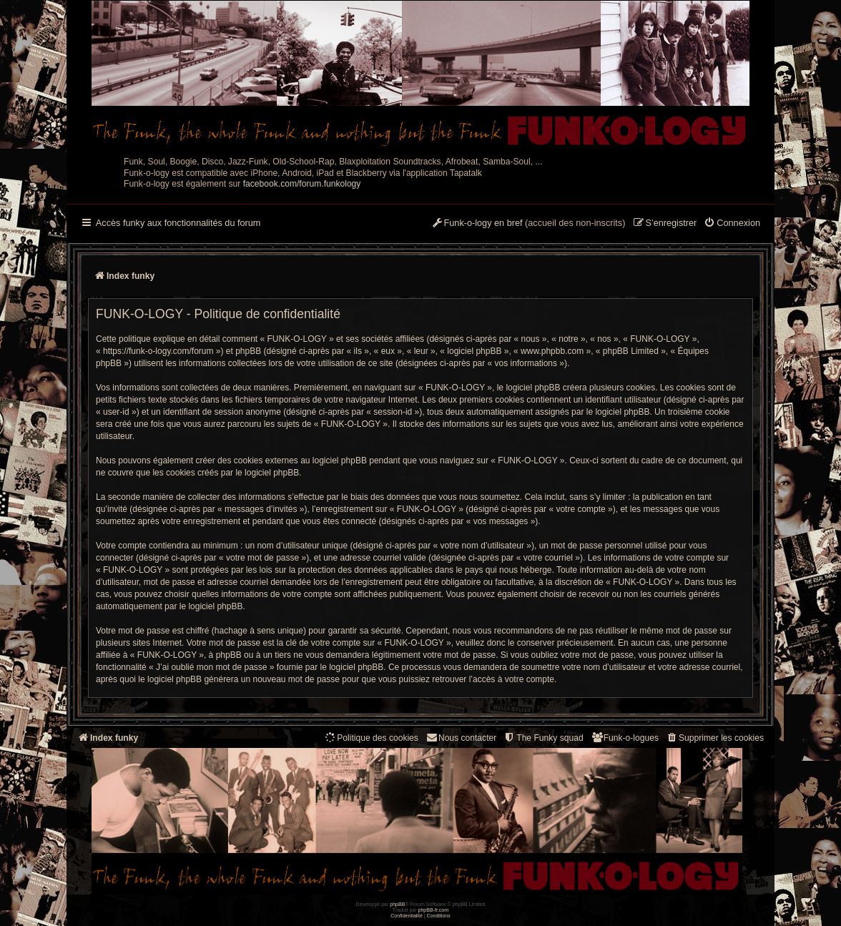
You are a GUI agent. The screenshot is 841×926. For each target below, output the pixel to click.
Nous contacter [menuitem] (461, 737)
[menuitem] (732, 224)
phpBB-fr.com (433, 909)
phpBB (397, 904)
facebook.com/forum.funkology (302, 184)
